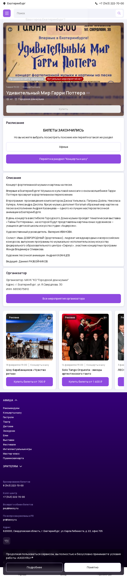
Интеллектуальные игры (17, 449)
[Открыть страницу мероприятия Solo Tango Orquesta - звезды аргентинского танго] (85, 350)
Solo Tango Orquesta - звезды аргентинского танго (82, 371)
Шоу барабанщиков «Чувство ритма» (26, 371)
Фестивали (9, 444)
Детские (8, 426)
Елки (5, 435)
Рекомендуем (11, 408)
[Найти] (119, 13)
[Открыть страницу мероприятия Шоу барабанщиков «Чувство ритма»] (29, 350)
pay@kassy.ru (10, 508)
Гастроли (8, 417)
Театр (6, 421)
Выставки (8, 440)
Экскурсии (9, 431)
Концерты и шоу (31, 87)
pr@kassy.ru (10, 519)
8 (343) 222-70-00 (13, 485)
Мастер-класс (11, 453)
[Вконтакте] (6, 540)
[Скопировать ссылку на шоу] (88, 93)
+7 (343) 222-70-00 (109, 3)
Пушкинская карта (13, 458)
